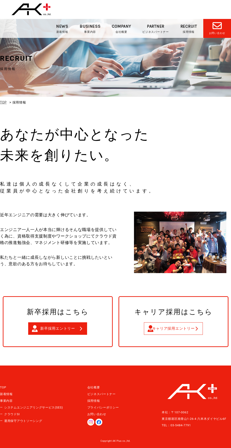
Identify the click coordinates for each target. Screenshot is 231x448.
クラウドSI (12, 414)
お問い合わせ (96, 414)
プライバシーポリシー (103, 407)
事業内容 (90, 29)
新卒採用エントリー (57, 328)
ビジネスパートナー (155, 29)
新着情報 (62, 29)
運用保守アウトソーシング (23, 421)
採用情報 (188, 29)
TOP (3, 387)
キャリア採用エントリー (173, 328)
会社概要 (121, 29)
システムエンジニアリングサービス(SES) (33, 407)
